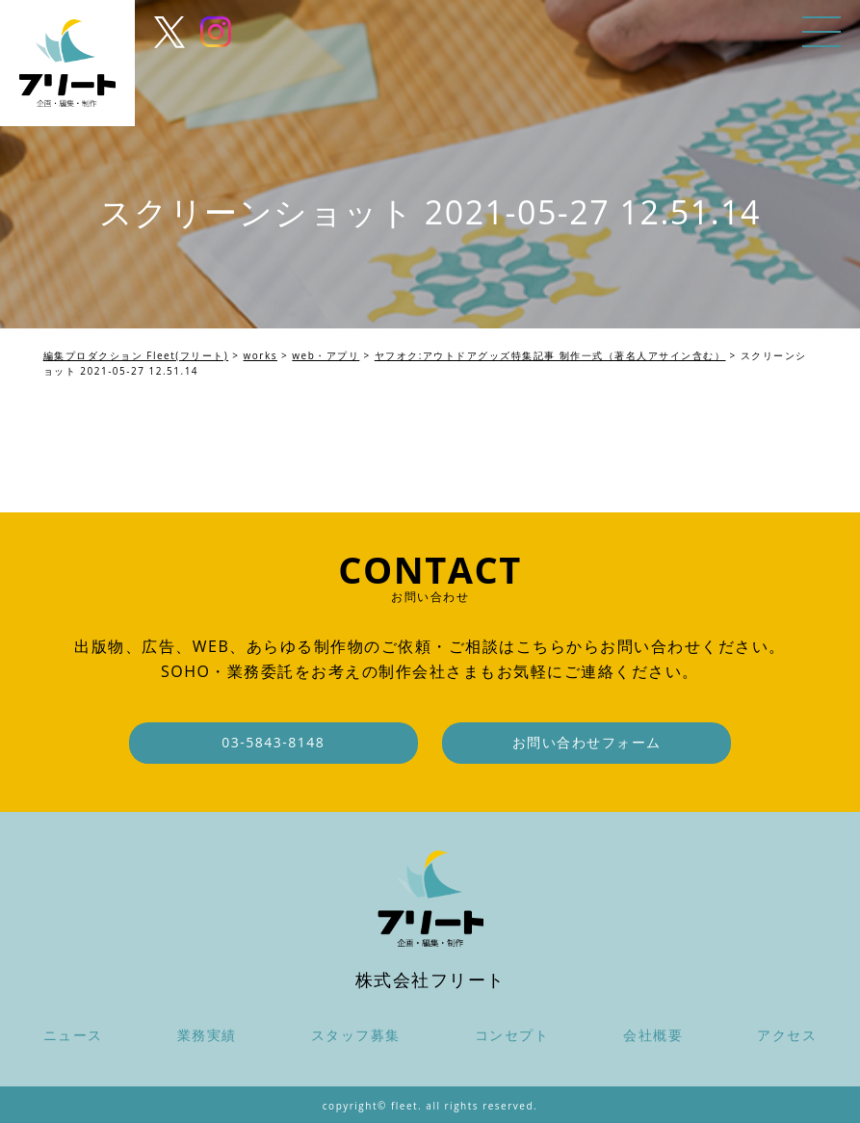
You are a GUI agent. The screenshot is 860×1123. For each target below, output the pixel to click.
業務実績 (207, 1035)
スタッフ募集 (356, 1035)
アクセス (787, 1035)
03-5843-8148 (273, 742)
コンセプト (512, 1035)
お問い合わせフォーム (587, 742)
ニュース (73, 1035)
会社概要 (653, 1035)
